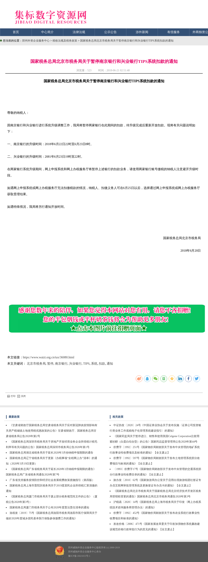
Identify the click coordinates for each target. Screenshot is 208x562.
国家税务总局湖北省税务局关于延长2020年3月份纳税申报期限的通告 (51, 452)
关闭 (21, 396)
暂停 (50, 363)
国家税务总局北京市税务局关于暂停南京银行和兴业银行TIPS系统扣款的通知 (127, 40)
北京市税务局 (36, 363)
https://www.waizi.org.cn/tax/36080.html (48, 357)
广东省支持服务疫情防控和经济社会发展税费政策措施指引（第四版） (52, 480)
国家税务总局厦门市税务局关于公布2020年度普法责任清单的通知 (49, 507)
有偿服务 (173, 32)
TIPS (86, 363)
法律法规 (79, 32)
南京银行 (61, 363)
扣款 (102, 363)
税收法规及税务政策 (65, 40)
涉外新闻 (142, 32)
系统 (94, 363)
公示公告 (110, 32)
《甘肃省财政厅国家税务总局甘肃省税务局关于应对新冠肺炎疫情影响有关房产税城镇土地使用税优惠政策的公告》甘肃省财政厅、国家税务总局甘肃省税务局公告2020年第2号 (51, 431)
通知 (110, 363)
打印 (11, 396)
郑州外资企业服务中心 (36, 40)
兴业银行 (75, 363)
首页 (16, 32)
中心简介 (47, 32)
